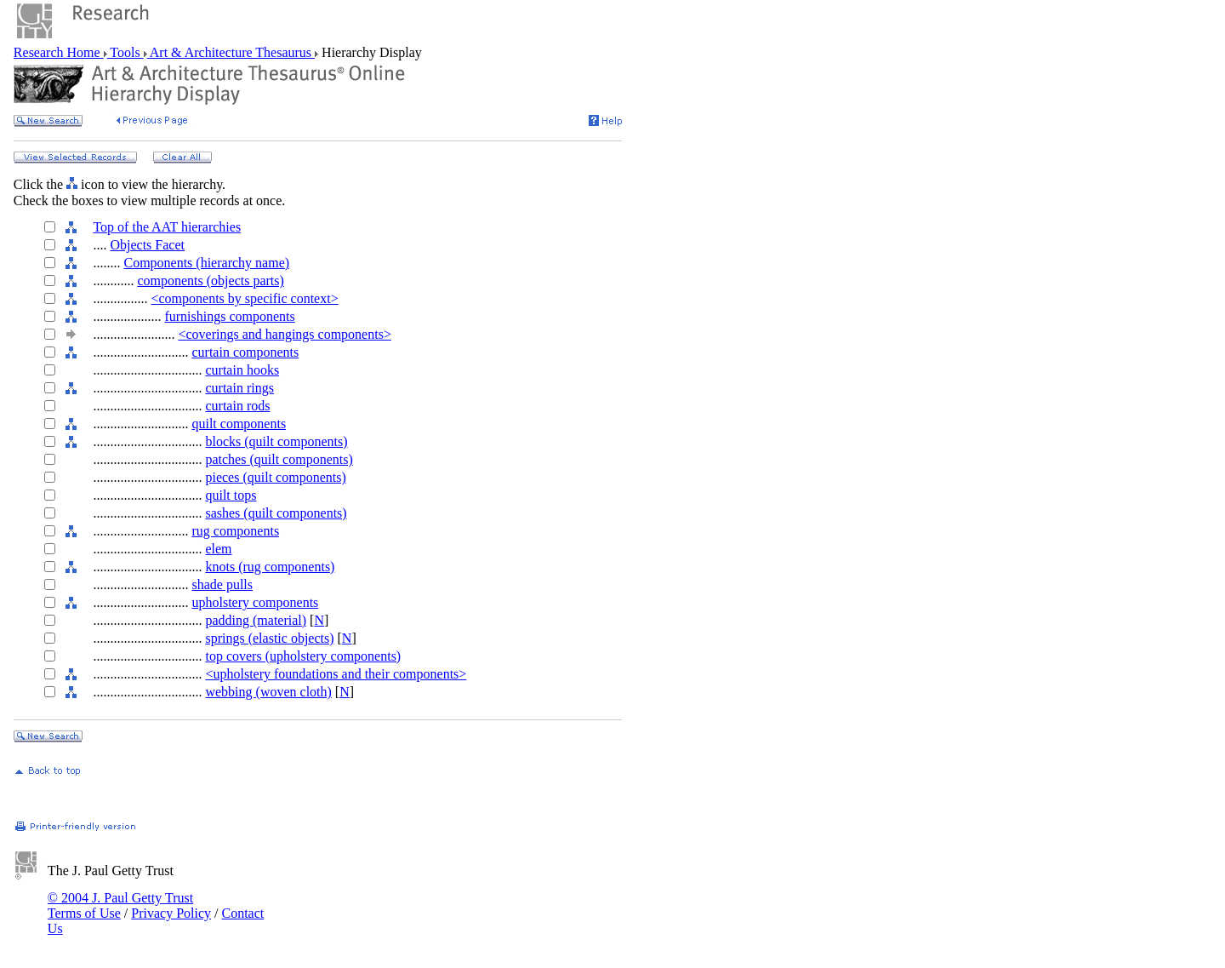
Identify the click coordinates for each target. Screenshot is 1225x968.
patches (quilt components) (278, 459)
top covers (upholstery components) (303, 656)
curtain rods (237, 405)
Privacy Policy (171, 913)
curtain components (245, 352)
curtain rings (239, 388)
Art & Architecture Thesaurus (231, 52)
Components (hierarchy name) (206, 262)
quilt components (238, 423)
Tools (125, 52)
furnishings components (229, 316)
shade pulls (222, 584)
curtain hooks (242, 370)
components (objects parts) (210, 280)
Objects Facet (147, 245)
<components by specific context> (244, 298)
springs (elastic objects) (269, 638)
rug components (235, 531)
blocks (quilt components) (276, 441)
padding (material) (255, 620)
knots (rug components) (269, 566)
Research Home (59, 52)
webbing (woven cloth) (268, 691)
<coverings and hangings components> (284, 334)
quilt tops (230, 495)
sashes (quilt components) (275, 513)
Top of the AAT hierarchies (167, 227)
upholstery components (254, 602)
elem (218, 548)
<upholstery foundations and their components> (335, 674)
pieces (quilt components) (275, 477)
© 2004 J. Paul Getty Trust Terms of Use (120, 905)
